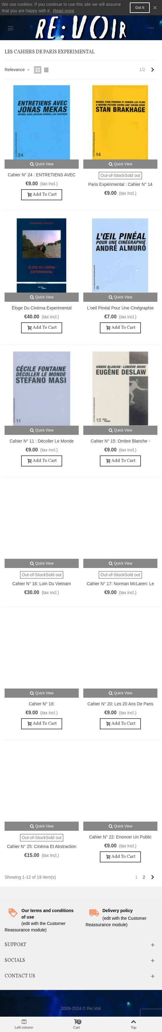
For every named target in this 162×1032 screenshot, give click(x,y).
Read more (63, 10)
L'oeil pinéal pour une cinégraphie (120, 307)
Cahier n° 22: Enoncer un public (120, 836)
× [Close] (155, 7)
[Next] (152, 70)
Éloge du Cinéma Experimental (41, 307)
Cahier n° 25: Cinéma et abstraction (42, 846)
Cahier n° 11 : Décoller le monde (41, 441)
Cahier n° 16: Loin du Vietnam (41, 583)
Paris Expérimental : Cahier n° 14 (120, 184)
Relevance (17, 69)
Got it (139, 8)
